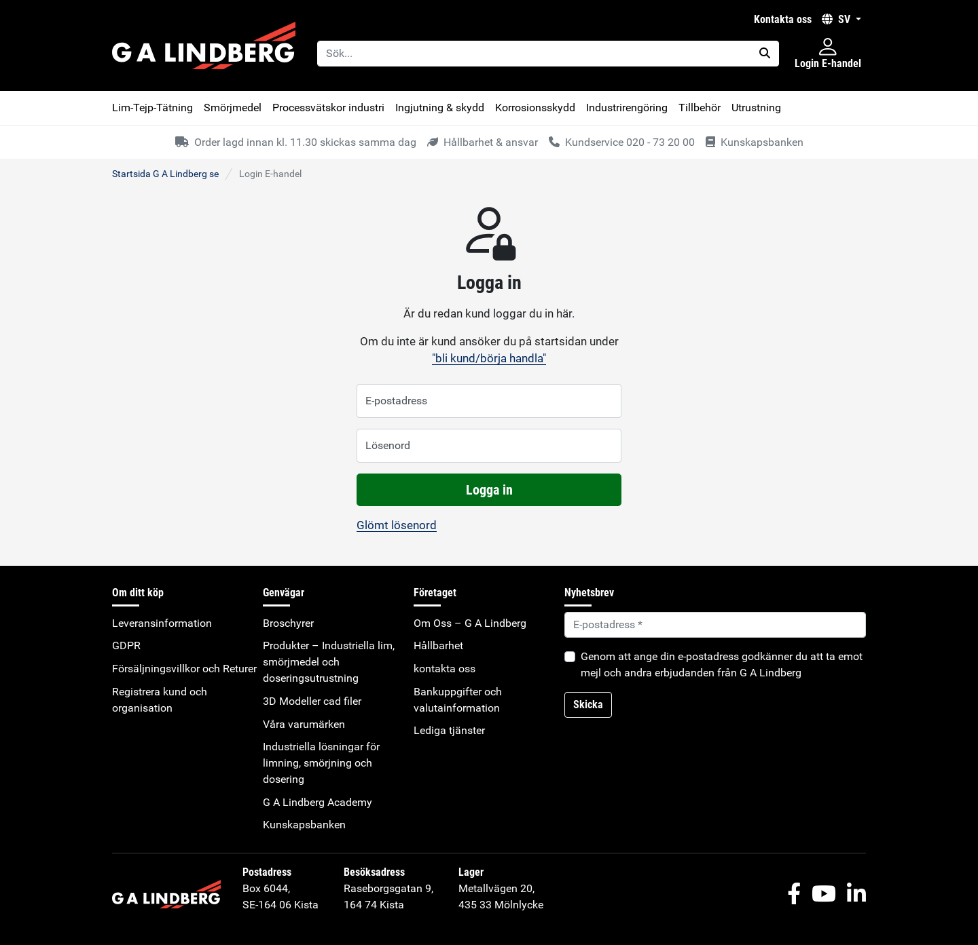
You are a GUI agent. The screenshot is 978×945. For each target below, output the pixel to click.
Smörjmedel (232, 107)
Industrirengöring (627, 107)
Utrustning (756, 107)
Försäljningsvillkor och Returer (184, 668)
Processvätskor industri (328, 107)
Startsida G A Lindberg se (165, 173)
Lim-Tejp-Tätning (152, 107)
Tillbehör (699, 107)
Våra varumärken (304, 724)
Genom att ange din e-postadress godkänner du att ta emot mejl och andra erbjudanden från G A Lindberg (722, 664)
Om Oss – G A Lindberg (470, 623)
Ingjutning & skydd (439, 107)
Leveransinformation (162, 623)
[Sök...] (534, 53)
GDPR (126, 645)
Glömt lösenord (397, 525)
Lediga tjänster (449, 730)
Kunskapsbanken (304, 824)
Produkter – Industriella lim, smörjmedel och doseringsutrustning (329, 661)
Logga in (489, 490)
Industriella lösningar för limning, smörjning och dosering (321, 763)
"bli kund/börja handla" (489, 358)
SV (837, 19)
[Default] (715, 625)
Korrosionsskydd (535, 107)
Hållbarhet (438, 645)
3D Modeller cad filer (312, 701)
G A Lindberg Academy (317, 802)
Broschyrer (288, 623)
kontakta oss (783, 19)
